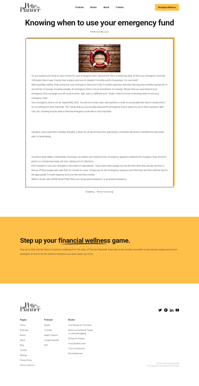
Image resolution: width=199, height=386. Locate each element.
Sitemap (23, 358)
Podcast (79, 7)
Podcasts (24, 333)
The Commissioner (76, 352)
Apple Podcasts (50, 338)
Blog (22, 348)
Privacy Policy (26, 363)
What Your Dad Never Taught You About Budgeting (80, 335)
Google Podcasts (51, 343)
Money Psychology (105, 195)
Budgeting (90, 195)
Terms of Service (27, 368)
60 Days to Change (76, 342)
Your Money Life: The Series (79, 328)
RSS (46, 348)
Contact (120, 7)
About (106, 7)
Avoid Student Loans (77, 347)
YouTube (48, 333)
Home (22, 328)
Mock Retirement (75, 357)
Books (93, 7)
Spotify (47, 328)
